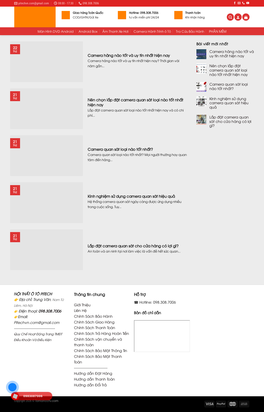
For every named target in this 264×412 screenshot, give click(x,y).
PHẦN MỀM (217, 31)
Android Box (88, 31)
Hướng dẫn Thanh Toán (94, 378)
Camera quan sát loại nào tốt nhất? (228, 86)
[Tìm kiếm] (230, 17)
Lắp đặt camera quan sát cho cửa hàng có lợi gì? (230, 121)
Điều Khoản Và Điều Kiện (32, 340)
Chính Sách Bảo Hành (93, 316)
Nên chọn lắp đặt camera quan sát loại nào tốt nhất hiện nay (228, 69)
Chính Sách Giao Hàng (94, 321)
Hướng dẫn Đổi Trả (90, 384)
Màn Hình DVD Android (56, 31)
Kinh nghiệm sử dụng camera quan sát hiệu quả (228, 102)
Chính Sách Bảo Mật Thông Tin (100, 350)
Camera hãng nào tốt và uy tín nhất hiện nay (231, 53)
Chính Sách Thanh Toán (94, 327)
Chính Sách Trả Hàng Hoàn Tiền (101, 333)
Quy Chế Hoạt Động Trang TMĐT (38, 334)
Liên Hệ (80, 310)
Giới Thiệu (82, 304)
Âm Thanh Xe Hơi (115, 31)
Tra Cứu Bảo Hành (190, 31)
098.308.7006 (49, 310)
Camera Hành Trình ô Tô (152, 31)
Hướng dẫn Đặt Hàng (93, 373)
